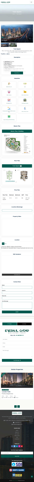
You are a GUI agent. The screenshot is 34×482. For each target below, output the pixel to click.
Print (24, 323)
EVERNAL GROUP (15, 480)
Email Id (3, 290)
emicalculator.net (17, 274)
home (13, 14)
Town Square (19, 14)
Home (17, 430)
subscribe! (17, 456)
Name (3, 285)
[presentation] (15, 406)
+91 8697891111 (19, 335)
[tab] (3, 243)
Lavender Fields (6, 391)
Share (10, 323)
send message (17, 360)
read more (16, 73)
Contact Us (17, 439)
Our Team (17, 433)
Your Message (5, 301)
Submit (17, 311)
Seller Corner (17, 435)
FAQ (17, 437)
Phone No (4, 295)
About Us (17, 432)
